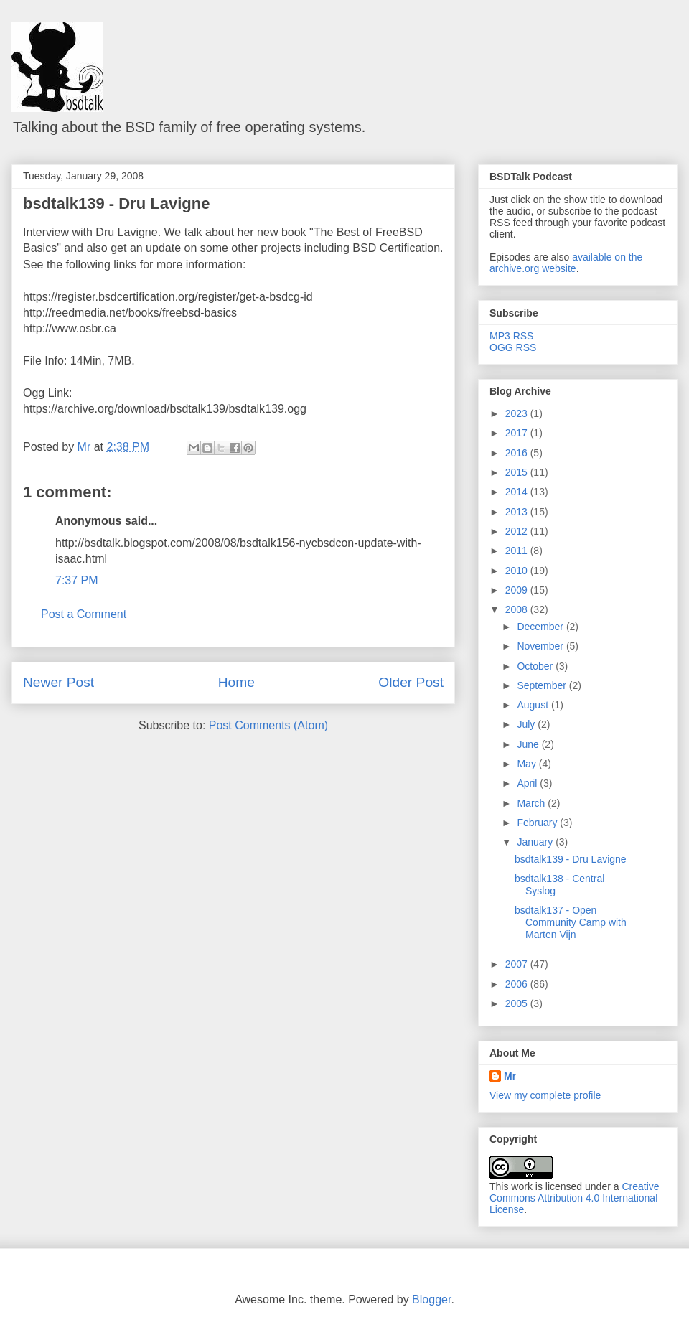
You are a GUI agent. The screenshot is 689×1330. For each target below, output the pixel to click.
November (541, 646)
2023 (517, 413)
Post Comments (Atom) (268, 725)
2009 (517, 590)
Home (236, 682)
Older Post (411, 682)
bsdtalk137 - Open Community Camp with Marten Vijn (571, 922)
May (527, 763)
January (536, 842)
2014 (517, 491)
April (528, 783)
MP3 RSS (511, 336)
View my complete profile (545, 1095)
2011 (517, 550)
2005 (517, 1003)
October (536, 666)
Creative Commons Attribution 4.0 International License (574, 1198)
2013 (517, 512)
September (542, 685)
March (532, 803)
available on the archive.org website (565, 262)
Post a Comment (83, 614)
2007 (517, 964)
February (538, 822)
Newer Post (58, 682)
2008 (517, 609)
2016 (517, 453)
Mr (510, 1076)
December (541, 626)
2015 (517, 472)
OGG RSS (512, 347)
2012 (517, 531)
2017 (517, 433)
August (533, 705)
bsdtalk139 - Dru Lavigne (116, 203)
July (527, 724)
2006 (517, 984)
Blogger (431, 1299)
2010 (517, 570)
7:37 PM (76, 580)
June (529, 744)
